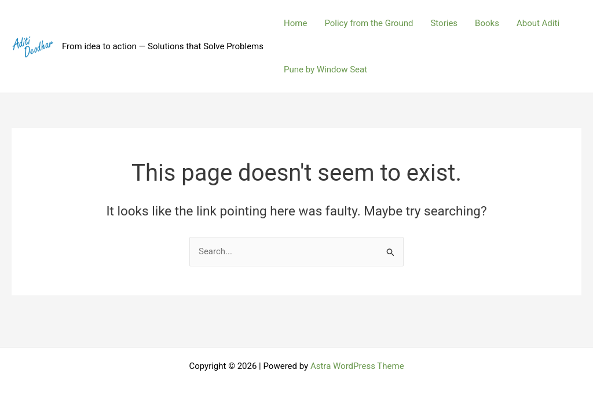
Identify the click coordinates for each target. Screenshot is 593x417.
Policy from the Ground (368, 23)
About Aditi (538, 23)
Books (487, 23)
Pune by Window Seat (325, 69)
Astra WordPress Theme (357, 366)
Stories (443, 23)
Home (295, 23)
